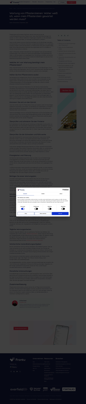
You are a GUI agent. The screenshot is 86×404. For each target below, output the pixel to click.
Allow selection (43, 213)
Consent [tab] (25, 193)
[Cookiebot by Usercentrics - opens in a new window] (63, 190)
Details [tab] (43, 193)
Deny (26, 213)
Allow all (60, 213)
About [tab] (61, 193)
